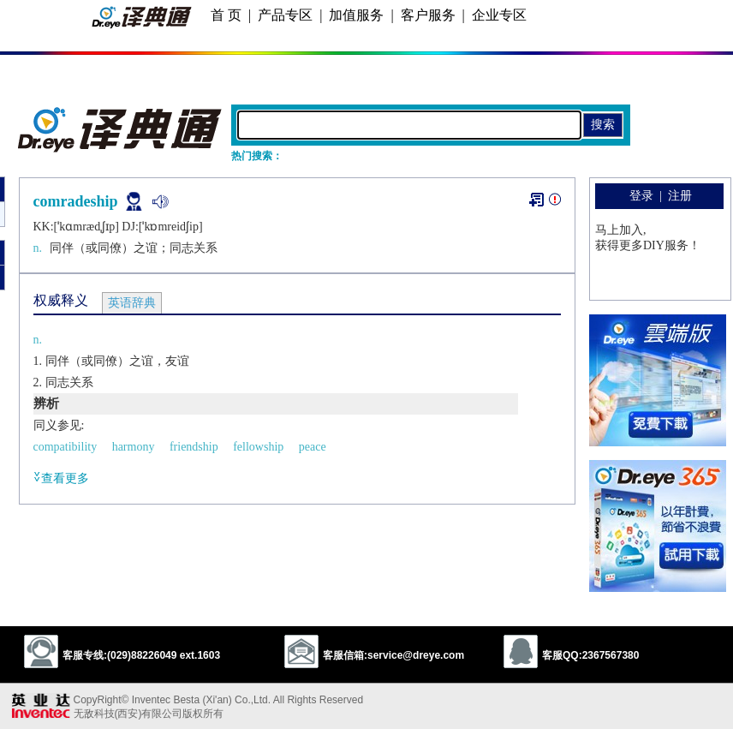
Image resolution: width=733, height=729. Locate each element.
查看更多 (61, 477)
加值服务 (356, 15)
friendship (194, 446)
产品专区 (285, 15)
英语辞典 (132, 302)
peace (312, 446)
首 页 (226, 15)
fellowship (258, 446)
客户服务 (428, 15)
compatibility (65, 446)
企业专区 (499, 15)
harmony (133, 446)
